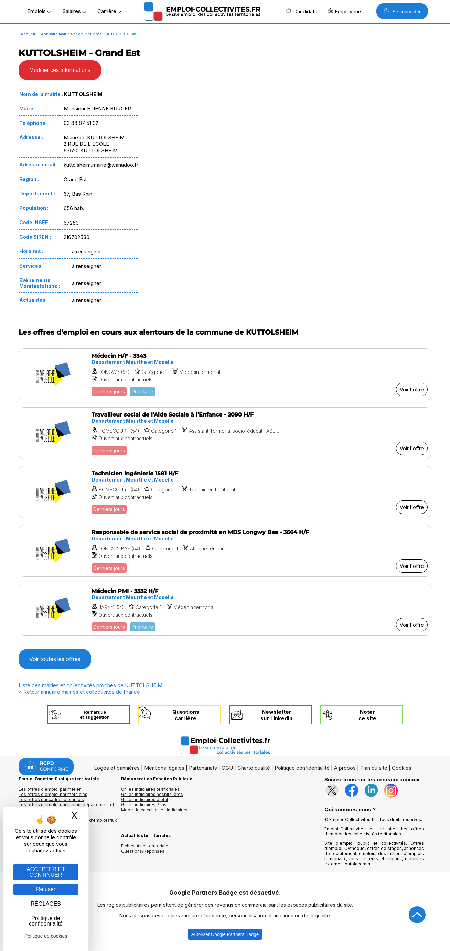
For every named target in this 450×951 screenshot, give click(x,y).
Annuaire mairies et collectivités (71, 34)
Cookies (401, 768)
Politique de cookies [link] (45, 936)
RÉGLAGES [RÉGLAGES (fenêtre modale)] (46, 904)
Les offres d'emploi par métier (50, 789)
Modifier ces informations (59, 70)
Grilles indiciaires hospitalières (152, 794)
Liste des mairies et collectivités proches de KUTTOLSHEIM (90, 685)
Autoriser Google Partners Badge (225, 934)
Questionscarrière (185, 715)
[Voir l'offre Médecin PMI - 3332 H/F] (225, 609)
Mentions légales (164, 768)
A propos (345, 768)
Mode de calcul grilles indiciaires (154, 809)
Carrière (109, 11)
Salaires (74, 11)
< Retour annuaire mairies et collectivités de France (79, 692)
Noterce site (367, 715)
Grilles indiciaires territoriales (150, 789)
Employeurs (345, 11)
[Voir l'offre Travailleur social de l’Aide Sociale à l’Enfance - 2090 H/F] (225, 433)
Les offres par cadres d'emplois (51, 799)
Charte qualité (253, 768)
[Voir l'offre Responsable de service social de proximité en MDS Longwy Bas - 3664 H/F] (225, 550)
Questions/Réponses (142, 851)
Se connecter (402, 11)
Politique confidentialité (302, 768)
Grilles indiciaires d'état (144, 799)
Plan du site (373, 768)
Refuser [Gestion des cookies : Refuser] (45, 889)
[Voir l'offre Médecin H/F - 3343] (225, 374)
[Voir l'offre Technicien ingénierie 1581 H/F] (225, 492)
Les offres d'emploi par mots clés (53, 794)
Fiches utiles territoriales (146, 846)
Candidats (301, 11)
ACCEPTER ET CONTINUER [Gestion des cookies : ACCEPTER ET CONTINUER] (45, 872)
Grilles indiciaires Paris (144, 804)
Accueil (28, 34)
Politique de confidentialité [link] (46, 921)
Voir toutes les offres (55, 659)
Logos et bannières (117, 768)
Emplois (39, 11)
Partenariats (203, 768)
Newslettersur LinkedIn (276, 715)
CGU (227, 768)
